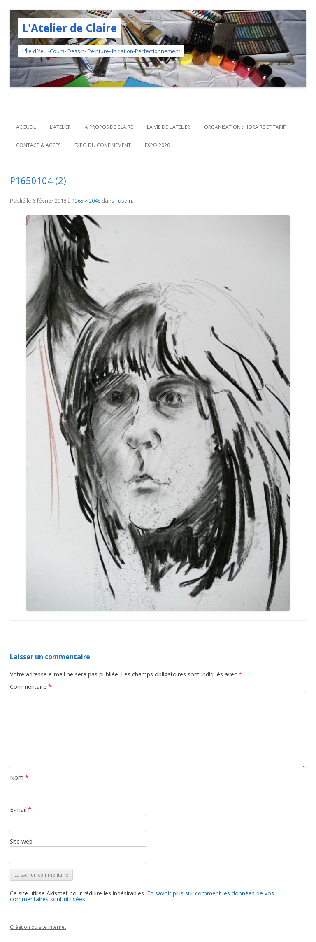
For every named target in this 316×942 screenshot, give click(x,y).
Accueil (26, 127)
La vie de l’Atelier (168, 127)
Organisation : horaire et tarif (245, 127)
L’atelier (60, 127)
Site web (21, 841)
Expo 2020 (157, 145)
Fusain (124, 200)
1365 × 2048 (86, 200)
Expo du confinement (102, 145)
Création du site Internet (38, 926)
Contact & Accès (38, 145)
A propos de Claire (109, 127)
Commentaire (30, 686)
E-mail (20, 810)
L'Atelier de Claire (69, 28)
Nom (19, 777)
